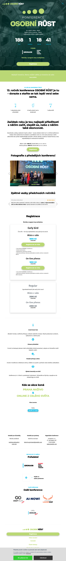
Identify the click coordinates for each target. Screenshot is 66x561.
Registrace (33, 64)
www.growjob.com (52, 444)
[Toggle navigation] (62, 3)
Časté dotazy (33, 544)
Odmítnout (43, 558)
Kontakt (33, 541)
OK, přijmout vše (23, 558)
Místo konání (33, 538)
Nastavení (28, 553)
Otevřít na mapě (33, 410)
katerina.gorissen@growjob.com (33, 442)
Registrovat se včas (33, 244)
